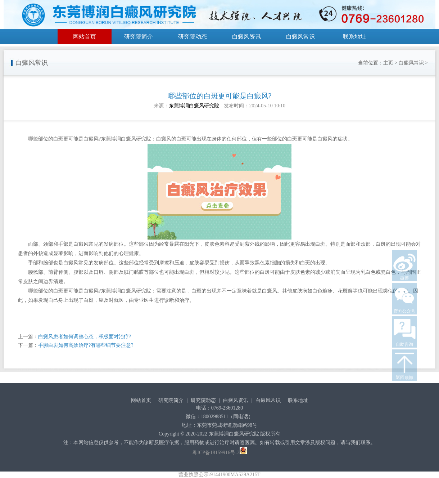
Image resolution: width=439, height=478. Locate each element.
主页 (388, 63)
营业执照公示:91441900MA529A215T (219, 474)
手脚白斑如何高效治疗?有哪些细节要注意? (85, 345)
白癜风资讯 (246, 36)
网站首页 (84, 36)
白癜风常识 (300, 36)
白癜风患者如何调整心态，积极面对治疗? (84, 336)
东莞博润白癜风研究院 (194, 105)
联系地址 (354, 36)
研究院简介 (138, 36)
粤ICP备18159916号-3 (215, 452)
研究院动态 (192, 36)
